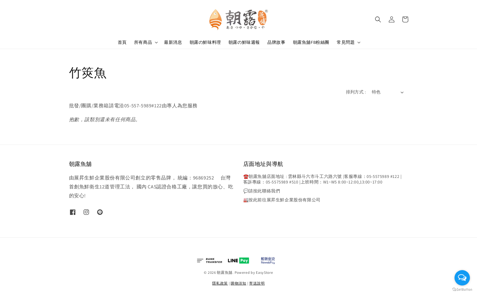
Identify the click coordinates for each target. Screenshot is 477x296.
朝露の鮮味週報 (244, 42)
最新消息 (173, 42)
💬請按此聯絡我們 (261, 191)
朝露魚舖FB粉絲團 (311, 42)
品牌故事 (276, 42)
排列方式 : (356, 92)
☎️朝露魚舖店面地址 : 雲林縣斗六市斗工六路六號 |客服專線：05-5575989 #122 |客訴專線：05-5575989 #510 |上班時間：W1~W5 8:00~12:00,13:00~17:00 (322, 179)
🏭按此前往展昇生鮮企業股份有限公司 (282, 200)
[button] (378, 19)
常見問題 (346, 42)
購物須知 (238, 283)
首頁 (122, 42)
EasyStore (264, 272)
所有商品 (143, 42)
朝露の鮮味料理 (205, 42)
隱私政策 (220, 283)
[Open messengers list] (462, 278)
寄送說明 (257, 283)
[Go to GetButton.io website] (462, 290)
